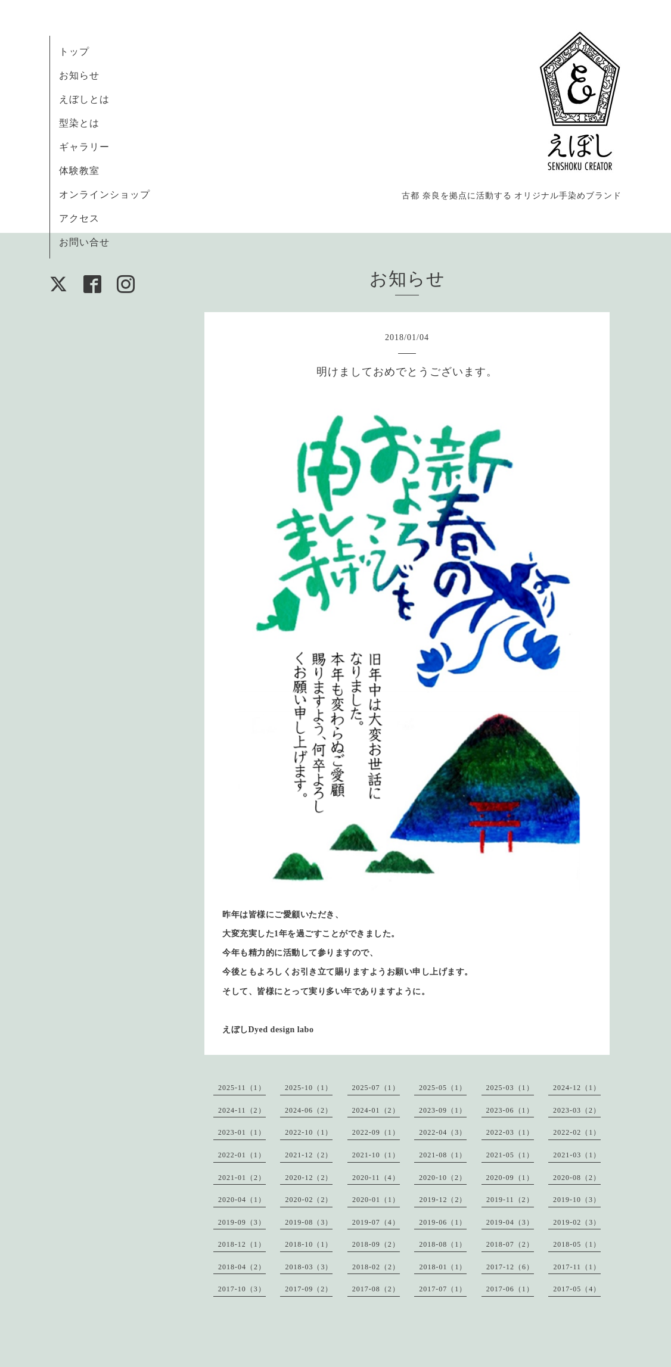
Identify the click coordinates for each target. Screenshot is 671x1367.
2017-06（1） (510, 1289)
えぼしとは (84, 99)
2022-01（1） (242, 1155)
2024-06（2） (309, 1110)
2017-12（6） (510, 1267)
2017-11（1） (577, 1267)
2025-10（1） (309, 1087)
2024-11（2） (242, 1110)
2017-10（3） (242, 1289)
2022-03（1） (510, 1132)
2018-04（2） (242, 1267)
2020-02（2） (309, 1199)
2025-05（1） (443, 1087)
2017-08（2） (376, 1289)
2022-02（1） (577, 1132)
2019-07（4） (376, 1222)
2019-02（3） (577, 1222)
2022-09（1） (376, 1132)
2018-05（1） (577, 1244)
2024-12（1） (577, 1087)
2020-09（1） (510, 1177)
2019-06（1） (443, 1222)
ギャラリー (84, 147)
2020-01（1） (376, 1199)
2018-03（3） (309, 1267)
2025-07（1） (376, 1087)
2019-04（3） (510, 1222)
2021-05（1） (510, 1155)
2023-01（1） (242, 1132)
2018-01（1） (443, 1267)
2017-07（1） (443, 1289)
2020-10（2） (443, 1177)
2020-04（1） (242, 1199)
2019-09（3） (242, 1222)
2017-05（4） (577, 1289)
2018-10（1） (309, 1244)
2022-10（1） (309, 1132)
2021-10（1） (376, 1155)
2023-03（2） (577, 1110)
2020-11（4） (376, 1177)
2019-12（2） (443, 1199)
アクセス (79, 218)
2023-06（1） (510, 1110)
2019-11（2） (510, 1199)
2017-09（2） (309, 1289)
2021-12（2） (309, 1155)
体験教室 (79, 171)
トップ (74, 51)
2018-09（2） (376, 1244)
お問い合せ (84, 242)
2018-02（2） (376, 1267)
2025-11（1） (242, 1087)
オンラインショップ (104, 194)
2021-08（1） (443, 1155)
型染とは (79, 123)
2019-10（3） (577, 1199)
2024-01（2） (376, 1110)
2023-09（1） (443, 1110)
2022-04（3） (443, 1132)
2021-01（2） (242, 1177)
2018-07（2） (510, 1244)
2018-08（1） (443, 1244)
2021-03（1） (577, 1155)
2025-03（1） (510, 1087)
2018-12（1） (242, 1244)
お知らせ (79, 75)
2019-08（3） (309, 1222)
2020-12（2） (309, 1177)
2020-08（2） (577, 1177)
